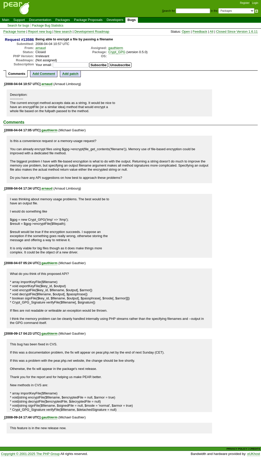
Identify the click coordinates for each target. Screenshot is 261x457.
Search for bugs (18, 25)
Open (186, 31)
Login (255, 3)
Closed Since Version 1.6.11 (237, 31)
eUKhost (253, 454)
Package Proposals (88, 20)
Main (5, 20)
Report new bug (39, 31)
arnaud (40, 48)
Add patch (70, 74)
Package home (14, 31)
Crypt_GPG (116, 52)
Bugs (131, 20)
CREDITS (254, 448)
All (211, 31)
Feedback (200, 31)
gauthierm (115, 48)
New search (63, 31)
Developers (115, 20)
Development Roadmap (91, 31)
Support (19, 20)
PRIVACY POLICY (237, 448)
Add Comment (43, 74)
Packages (62, 20)
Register (245, 3)
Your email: (43, 65)
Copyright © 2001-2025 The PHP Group (30, 454)
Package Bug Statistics (47, 25)
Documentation (40, 20)
